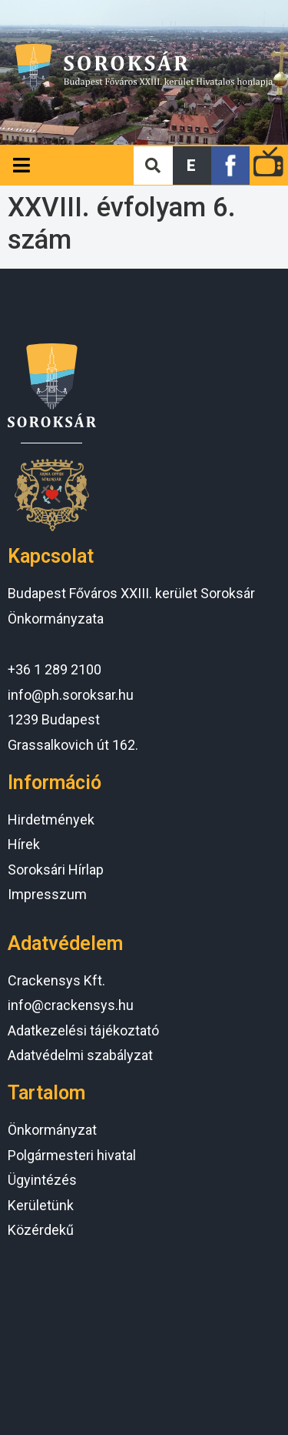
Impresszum (47, 894)
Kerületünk (41, 1205)
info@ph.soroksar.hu (71, 695)
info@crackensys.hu (71, 1005)
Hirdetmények (51, 819)
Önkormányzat (52, 1130)
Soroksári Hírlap (56, 869)
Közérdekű (41, 1230)
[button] (192, 165)
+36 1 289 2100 (54, 669)
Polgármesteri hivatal (72, 1155)
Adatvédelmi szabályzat (80, 1055)
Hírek (24, 844)
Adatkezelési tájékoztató (83, 1030)
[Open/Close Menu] (21, 165)
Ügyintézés (42, 1180)
